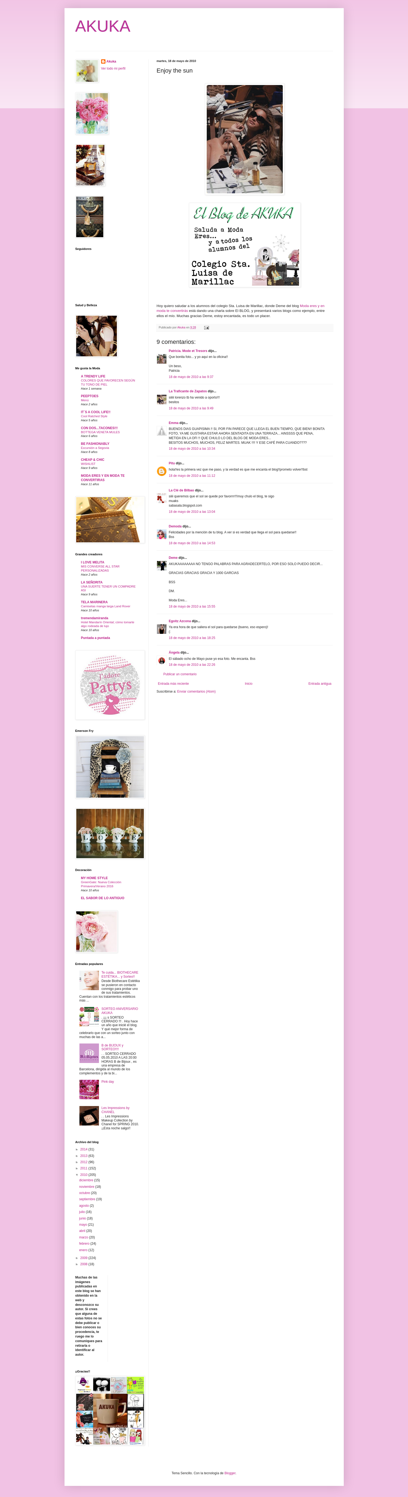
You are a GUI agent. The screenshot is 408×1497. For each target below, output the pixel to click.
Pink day (107, 1082)
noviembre (87, 1187)
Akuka (111, 61)
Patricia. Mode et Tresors (188, 351)
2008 (84, 1264)
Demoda (175, 526)
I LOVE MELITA (92, 562)
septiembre (87, 1199)
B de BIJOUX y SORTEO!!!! (112, 1047)
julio (82, 1212)
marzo (84, 1237)
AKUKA (102, 26)
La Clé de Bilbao (181, 490)
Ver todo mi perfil (113, 68)
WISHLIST (88, 463)
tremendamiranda (94, 618)
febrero (84, 1243)
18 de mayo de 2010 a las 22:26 (192, 665)
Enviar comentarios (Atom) (196, 691)
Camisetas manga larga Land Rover (105, 606)
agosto (84, 1206)
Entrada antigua (320, 684)
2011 (84, 1168)
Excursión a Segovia (95, 447)
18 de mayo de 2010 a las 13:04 (192, 512)
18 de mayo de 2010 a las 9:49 (191, 408)
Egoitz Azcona (180, 621)
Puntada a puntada (95, 638)
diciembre (86, 1180)
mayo (83, 1225)
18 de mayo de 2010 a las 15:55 (192, 606)
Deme (173, 558)
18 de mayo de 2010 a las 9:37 (191, 377)
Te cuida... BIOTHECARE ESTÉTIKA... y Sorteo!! (119, 974)
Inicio (248, 684)
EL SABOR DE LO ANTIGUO (102, 898)
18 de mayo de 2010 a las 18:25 (192, 638)
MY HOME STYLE (94, 878)
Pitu (172, 463)
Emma (174, 423)
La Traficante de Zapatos (188, 391)
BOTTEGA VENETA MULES (100, 432)
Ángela (174, 652)
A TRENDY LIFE (93, 376)
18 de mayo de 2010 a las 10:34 (192, 449)
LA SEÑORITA (92, 582)
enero (83, 1250)
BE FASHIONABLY (95, 444)
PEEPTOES (89, 396)
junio (83, 1218)
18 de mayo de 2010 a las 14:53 (192, 543)
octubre (85, 1193)
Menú (85, 400)
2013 (84, 1156)
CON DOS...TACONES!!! (99, 428)
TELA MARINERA (94, 602)
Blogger (230, 1473)
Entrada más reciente (173, 684)
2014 (84, 1149)
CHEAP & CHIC (92, 460)
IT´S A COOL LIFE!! (96, 412)
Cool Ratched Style (94, 416)
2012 (84, 1162)
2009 (84, 1258)
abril (82, 1231)
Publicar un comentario (180, 674)
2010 (84, 1175)
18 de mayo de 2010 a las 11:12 (192, 476)
